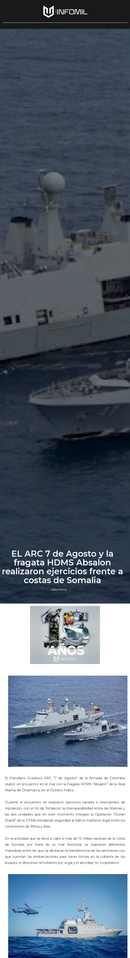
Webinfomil (59, 589)
